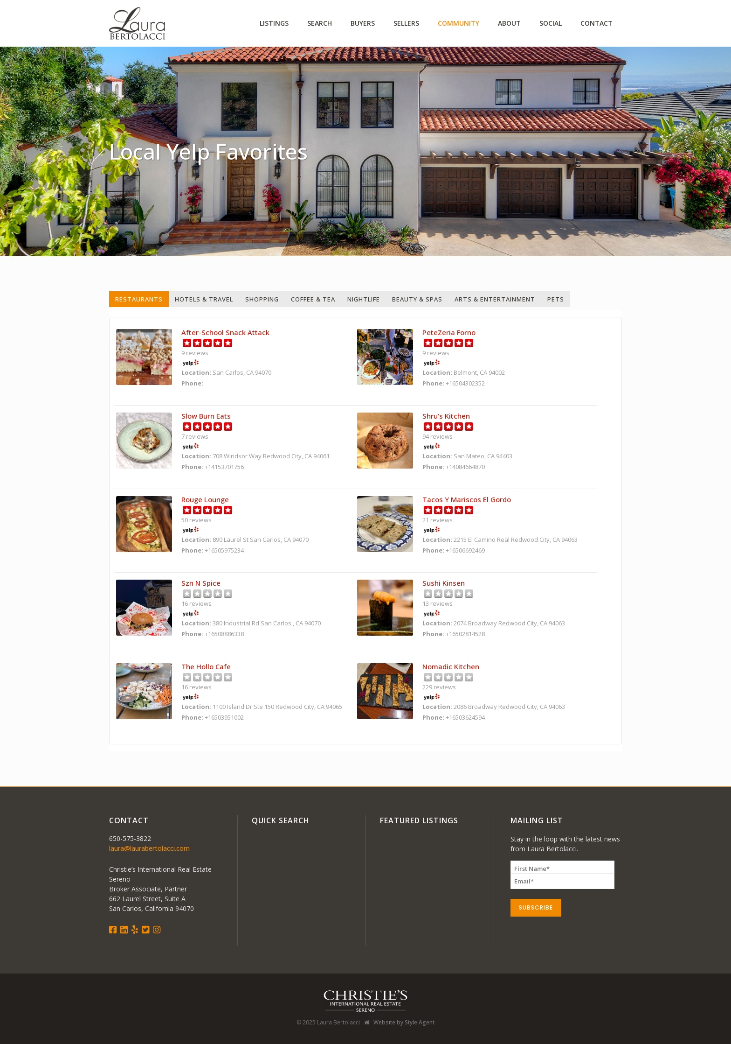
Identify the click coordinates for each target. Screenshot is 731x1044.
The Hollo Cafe (206, 666)
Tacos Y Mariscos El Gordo (466, 499)
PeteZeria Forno (449, 332)
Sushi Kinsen (443, 583)
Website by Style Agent (403, 1022)
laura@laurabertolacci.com (149, 848)
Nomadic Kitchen (450, 666)
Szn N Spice (201, 583)
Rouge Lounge (205, 499)
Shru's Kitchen (446, 415)
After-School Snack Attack (225, 332)
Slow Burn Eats (206, 415)
